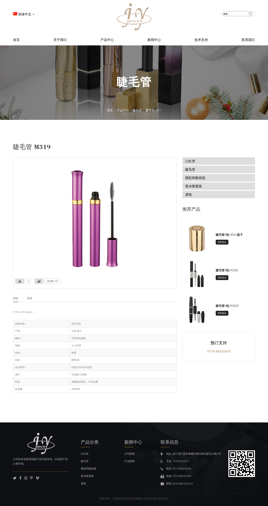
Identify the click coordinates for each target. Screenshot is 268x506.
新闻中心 (154, 40)
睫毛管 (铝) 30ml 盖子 (229, 234)
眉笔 (188, 194)
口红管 (190, 161)
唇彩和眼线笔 (195, 177)
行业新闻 (129, 461)
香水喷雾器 (193, 186)
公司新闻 (129, 453)
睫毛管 (134, 81)
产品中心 (107, 40)
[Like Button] (19, 281)
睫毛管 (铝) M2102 (227, 270)
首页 (16, 40)
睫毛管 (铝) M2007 (227, 305)
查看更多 (222, 242)
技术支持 (201, 40)
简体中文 (24, 14)
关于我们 (60, 40)
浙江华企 (163, 498)
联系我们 (248, 40)
